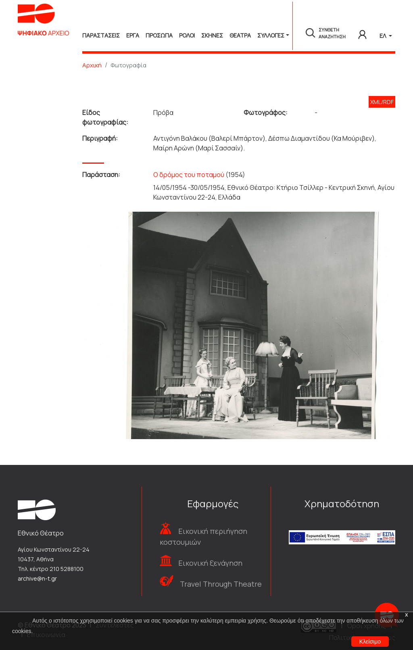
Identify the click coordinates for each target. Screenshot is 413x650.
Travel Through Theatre (221, 584)
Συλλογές (270, 35)
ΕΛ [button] (383, 36)
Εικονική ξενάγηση (210, 563)
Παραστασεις (101, 35)
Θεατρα (240, 35)
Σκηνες (212, 35)
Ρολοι (187, 35)
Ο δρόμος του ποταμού (188, 174)
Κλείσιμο (370, 641)
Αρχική (92, 65)
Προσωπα (159, 35)
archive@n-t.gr (37, 578)
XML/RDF (382, 102)
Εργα (132, 35)
